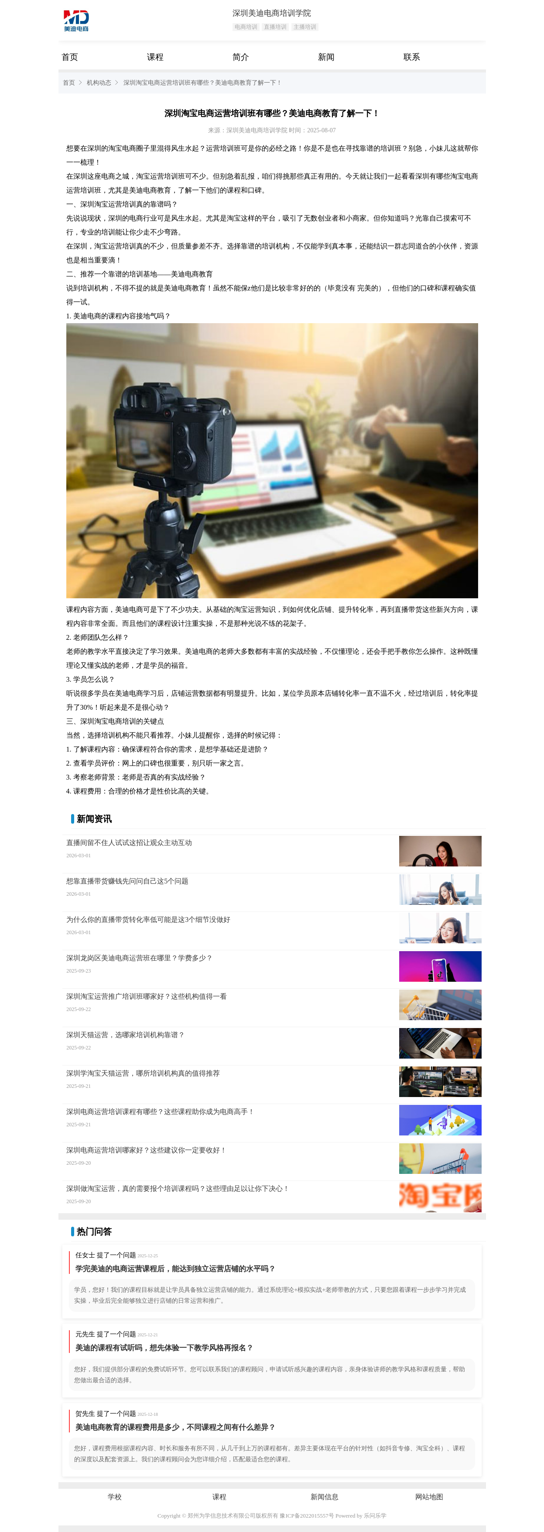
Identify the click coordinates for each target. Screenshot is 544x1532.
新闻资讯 (94, 819)
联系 (412, 57)
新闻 (326, 57)
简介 (241, 57)
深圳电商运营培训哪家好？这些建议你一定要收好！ (146, 1150)
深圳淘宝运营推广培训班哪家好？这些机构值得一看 (146, 996)
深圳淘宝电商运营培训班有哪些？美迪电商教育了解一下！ (202, 82)
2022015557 (314, 1515)
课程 (155, 57)
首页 (70, 57)
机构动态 (99, 82)
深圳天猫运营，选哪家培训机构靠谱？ (125, 1035)
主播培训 (305, 27)
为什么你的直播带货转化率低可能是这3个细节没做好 (148, 919)
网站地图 (429, 1497)
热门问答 (94, 1231)
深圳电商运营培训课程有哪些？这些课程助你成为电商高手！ (160, 1111)
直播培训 (275, 27)
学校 (115, 1497)
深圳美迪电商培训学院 (272, 13)
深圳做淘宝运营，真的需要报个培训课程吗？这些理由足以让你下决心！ (178, 1188)
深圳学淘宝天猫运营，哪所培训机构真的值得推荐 (143, 1073)
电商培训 (246, 27)
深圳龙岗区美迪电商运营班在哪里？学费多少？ (139, 958)
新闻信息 (325, 1497)
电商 (129, 148)
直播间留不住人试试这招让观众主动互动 (129, 842)
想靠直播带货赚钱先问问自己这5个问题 (127, 881)
